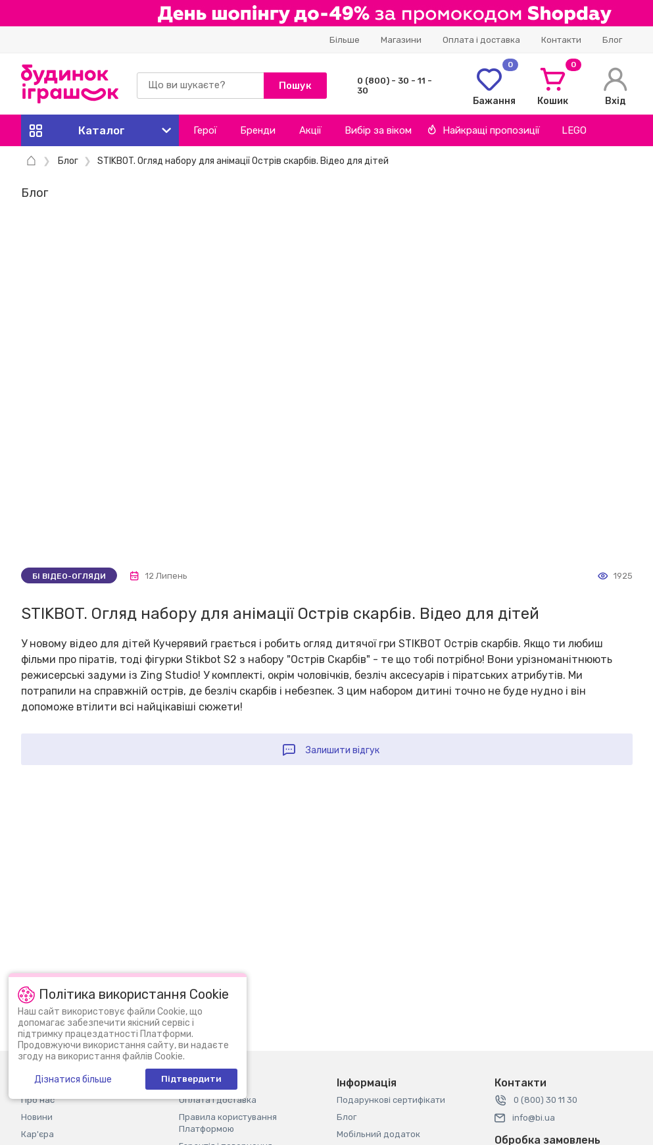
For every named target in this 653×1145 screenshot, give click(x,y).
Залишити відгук (342, 750)
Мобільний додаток (378, 1134)
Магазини (401, 40)
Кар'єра (37, 1134)
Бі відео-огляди (69, 576)
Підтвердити (191, 1079)
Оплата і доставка (481, 40)
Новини (37, 1117)
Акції (310, 130)
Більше (344, 40)
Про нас (38, 1100)
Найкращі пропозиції (483, 130)
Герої (205, 130)
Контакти (561, 40)
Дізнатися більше (73, 1079)
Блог (612, 40)
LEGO (574, 130)
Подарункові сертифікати (391, 1100)
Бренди (258, 130)
